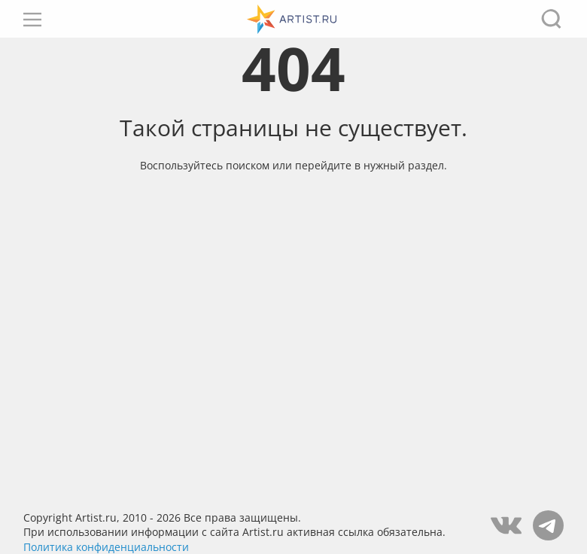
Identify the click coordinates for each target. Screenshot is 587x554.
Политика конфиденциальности (106, 547)
